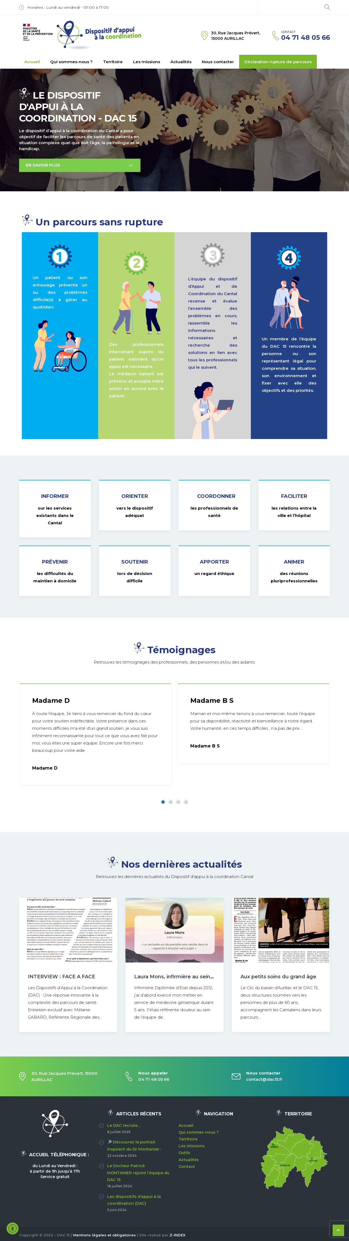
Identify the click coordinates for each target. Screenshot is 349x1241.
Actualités (180, 61)
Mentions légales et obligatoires (104, 1235)
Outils (184, 1152)
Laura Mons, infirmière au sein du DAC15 (185, 977)
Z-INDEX (177, 1235)
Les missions (146, 61)
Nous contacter (218, 61)
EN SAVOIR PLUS (43, 165)
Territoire (113, 61)
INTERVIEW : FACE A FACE (61, 977)
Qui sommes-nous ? (71, 61)
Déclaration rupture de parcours (278, 61)
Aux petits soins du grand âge (278, 977)
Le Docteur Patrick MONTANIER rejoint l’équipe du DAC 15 (138, 1172)
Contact (187, 1166)
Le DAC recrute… (124, 1125)
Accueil (32, 61)
